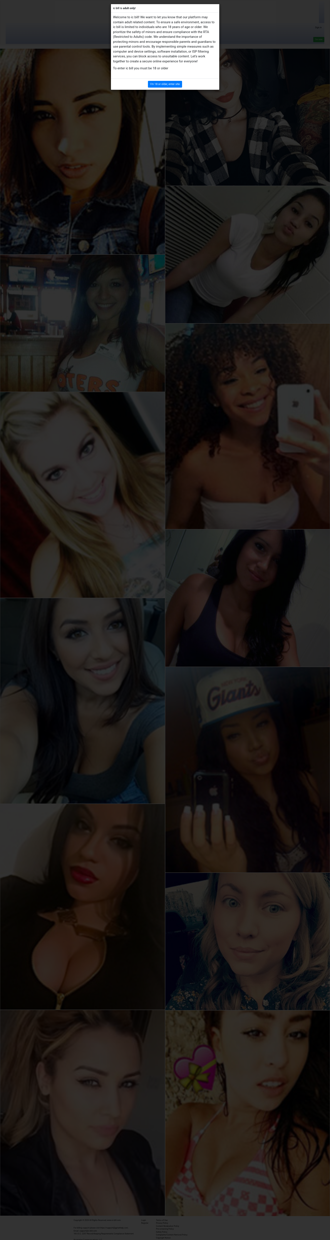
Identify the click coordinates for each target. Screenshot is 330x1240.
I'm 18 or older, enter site (165, 84)
